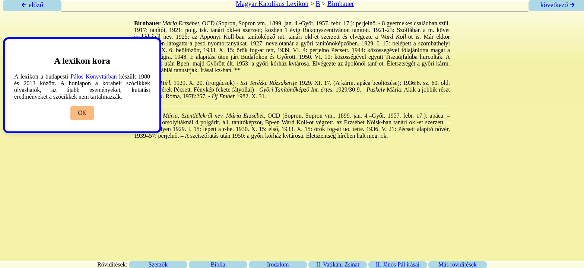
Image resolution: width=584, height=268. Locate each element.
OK (82, 113)
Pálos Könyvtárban (93, 76)
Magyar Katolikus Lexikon (272, 3)
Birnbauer (340, 3)
